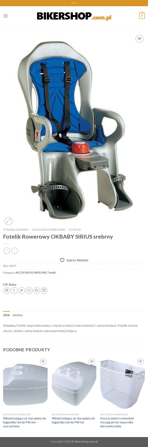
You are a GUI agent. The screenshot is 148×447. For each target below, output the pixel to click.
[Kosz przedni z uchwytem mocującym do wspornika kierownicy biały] (122, 384)
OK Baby (9, 284)
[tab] (6, 315)
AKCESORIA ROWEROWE (48, 229)
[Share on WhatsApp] (7, 290)
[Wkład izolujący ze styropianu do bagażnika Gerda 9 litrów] (74, 384)
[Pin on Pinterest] (36, 290)
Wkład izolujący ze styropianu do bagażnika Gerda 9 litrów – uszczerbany (24, 422)
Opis (6, 315)
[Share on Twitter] (21, 290)
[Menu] (5, 16)
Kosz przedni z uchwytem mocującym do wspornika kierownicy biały (117, 422)
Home (74, 3)
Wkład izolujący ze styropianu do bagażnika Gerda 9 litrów (73, 420)
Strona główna (15, 229)
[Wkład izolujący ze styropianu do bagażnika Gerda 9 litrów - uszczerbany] (25, 384)
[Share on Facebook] (14, 290)
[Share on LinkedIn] (44, 290)
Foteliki (75, 229)
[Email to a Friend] (29, 290)
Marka (18, 315)
